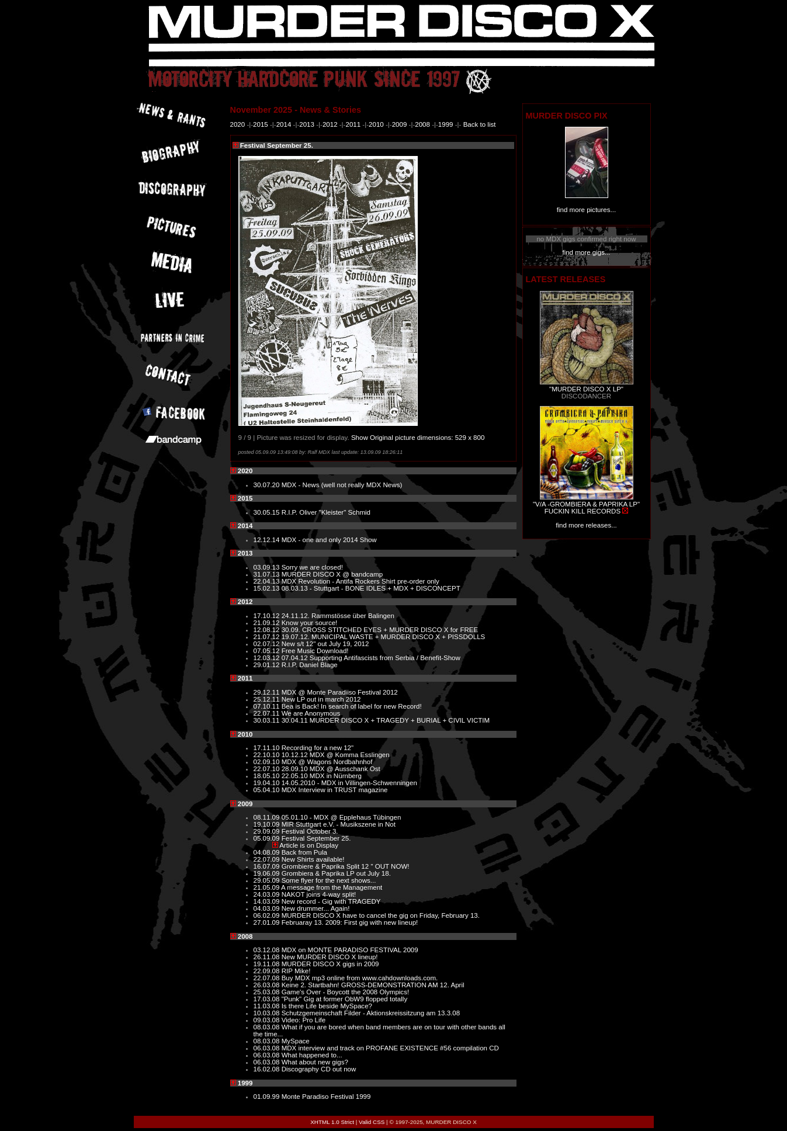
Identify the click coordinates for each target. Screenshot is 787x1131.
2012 (330, 124)
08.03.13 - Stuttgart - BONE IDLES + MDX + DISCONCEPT (371, 588)
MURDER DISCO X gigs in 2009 (330, 963)
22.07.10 (268, 768)
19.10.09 (268, 824)
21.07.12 (268, 636)
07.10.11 (268, 706)
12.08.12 (268, 629)
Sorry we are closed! (312, 567)
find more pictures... (586, 209)
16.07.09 (268, 866)
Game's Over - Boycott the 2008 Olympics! (345, 991)
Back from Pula (304, 852)
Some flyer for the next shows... (329, 880)
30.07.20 (268, 484)
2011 (352, 124)
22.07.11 (268, 713)
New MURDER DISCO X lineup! (330, 956)
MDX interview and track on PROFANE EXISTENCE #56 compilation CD (390, 1048)
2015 (260, 124)
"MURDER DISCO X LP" (586, 389)
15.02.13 (268, 588)
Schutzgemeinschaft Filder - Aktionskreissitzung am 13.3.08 (371, 1012)
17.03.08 (268, 998)
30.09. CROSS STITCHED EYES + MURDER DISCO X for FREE (380, 629)
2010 (376, 124)
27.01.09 (268, 922)
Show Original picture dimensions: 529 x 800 (418, 437)
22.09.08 (268, 970)
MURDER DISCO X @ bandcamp (332, 574)
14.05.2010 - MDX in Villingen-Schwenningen (349, 782)
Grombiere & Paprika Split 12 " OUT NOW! (346, 866)
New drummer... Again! (316, 908)
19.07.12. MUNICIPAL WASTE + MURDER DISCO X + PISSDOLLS (384, 636)
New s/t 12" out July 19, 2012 (325, 643)
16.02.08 (268, 1069)
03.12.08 (268, 949)
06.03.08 (268, 1048)
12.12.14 (268, 539)
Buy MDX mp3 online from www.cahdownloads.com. (360, 977)
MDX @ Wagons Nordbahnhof (327, 761)
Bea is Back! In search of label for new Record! (352, 706)
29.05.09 (268, 880)
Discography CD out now (319, 1069)
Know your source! (310, 622)
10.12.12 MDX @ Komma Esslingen (336, 754)
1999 (445, 124)
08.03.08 (268, 1027)
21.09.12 (268, 622)
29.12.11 (268, 692)
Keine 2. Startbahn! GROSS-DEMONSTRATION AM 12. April (373, 984)
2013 (306, 124)
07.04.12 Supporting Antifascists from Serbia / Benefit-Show (371, 657)
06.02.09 (268, 915)
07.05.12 (268, 650)
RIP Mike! (296, 970)
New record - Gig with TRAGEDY (331, 901)
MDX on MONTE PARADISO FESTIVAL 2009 (350, 949)
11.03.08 (268, 1005)
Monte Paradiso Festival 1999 (326, 1096)
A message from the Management (331, 887)
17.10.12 (268, 615)
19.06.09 (268, 873)
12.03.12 (268, 657)
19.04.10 (268, 782)
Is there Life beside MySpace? (327, 1005)
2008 (422, 124)
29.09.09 (268, 831)
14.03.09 (268, 901)
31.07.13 (268, 574)
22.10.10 (268, 754)
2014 (284, 124)
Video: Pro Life (304, 1020)
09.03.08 (268, 1020)
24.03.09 (268, 894)
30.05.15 (268, 512)
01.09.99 (268, 1096)
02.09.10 (268, 761)
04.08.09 (268, 852)
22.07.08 (268, 977)
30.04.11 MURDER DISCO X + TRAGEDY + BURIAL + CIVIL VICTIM (386, 720)
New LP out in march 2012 (321, 699)
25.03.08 (268, 991)
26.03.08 (268, 984)
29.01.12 (268, 664)
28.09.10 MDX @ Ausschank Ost (331, 768)
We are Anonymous (311, 713)
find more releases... (586, 525)
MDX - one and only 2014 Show (329, 539)
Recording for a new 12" (318, 747)
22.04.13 (268, 581)
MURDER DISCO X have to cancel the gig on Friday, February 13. (381, 915)
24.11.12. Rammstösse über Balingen (338, 615)
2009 (399, 124)
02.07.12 (268, 643)
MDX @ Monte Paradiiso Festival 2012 (340, 692)
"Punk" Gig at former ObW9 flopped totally (345, 998)
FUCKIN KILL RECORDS (582, 511)
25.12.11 (268, 699)
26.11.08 (268, 956)
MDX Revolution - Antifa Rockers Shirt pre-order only (360, 581)
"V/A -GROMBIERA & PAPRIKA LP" (586, 504)
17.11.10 (268, 747)
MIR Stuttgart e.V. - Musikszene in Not (339, 824)
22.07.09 (268, 859)
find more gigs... (586, 252)
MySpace (296, 1041)
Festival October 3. (310, 831)
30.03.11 (268, 720)
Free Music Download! (315, 650)
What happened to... (312, 1055)
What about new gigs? (315, 1062)
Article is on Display (308, 845)
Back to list (479, 124)
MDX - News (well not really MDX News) (342, 484)
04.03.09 (268, 908)
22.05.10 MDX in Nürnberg (322, 775)
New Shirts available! (313, 859)
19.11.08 (268, 963)
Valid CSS (371, 1122)
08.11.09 (268, 817)
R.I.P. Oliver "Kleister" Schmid (326, 512)
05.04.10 (268, 789)
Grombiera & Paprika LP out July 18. (336, 873)
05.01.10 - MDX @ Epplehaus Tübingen (341, 817)
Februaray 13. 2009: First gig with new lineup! (350, 922)
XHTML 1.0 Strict (332, 1122)
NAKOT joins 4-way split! (319, 894)
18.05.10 (268, 775)
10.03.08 (268, 1012)
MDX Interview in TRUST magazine (335, 789)
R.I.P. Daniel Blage (310, 664)
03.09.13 (268, 567)
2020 (237, 124)
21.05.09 (268, 887)
